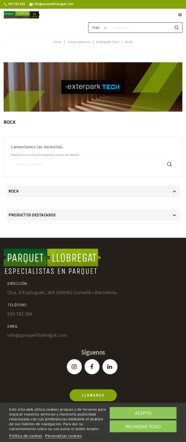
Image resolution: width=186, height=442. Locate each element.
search (176, 28)
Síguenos (93, 352)
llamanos (93, 395)
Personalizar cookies (63, 435)
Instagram (74, 366)
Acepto (143, 413)
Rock (13, 191)
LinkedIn (109, 366)
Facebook (92, 366)
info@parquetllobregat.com (51, 4)
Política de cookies (25, 435)
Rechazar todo (143, 426)
